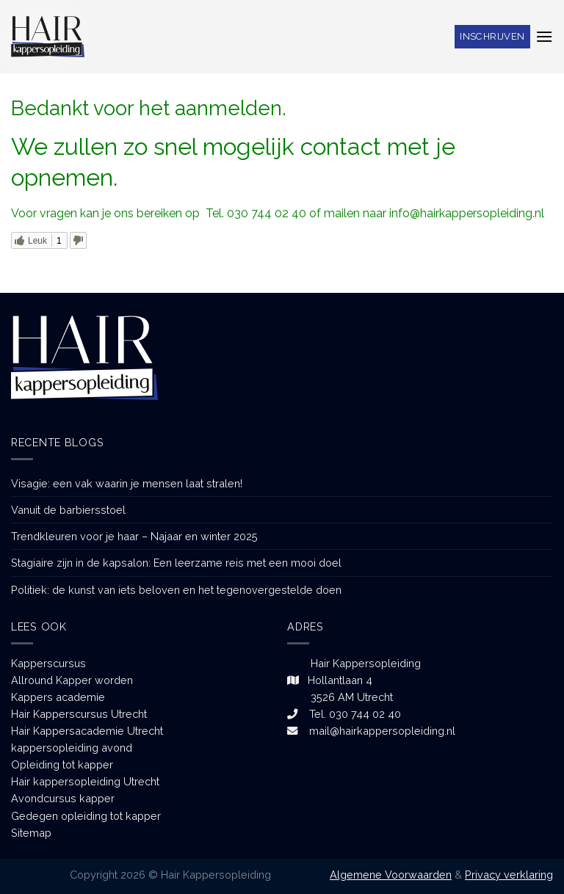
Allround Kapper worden (72, 680)
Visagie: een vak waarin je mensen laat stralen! (126, 483)
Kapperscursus (48, 663)
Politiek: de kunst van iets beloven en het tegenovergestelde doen (176, 590)
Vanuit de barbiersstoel (68, 510)
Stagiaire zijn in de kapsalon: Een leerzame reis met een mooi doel (176, 562)
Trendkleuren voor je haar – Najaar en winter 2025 (134, 536)
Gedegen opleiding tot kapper (86, 816)
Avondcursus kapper (63, 798)
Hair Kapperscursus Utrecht (79, 714)
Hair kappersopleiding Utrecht (85, 781)
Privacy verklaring (509, 874)
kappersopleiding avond (71, 747)
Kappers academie (58, 697)
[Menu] (544, 36)
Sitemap (31, 832)
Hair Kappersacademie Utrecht (87, 730)
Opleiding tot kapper (62, 764)
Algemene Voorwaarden (391, 874)
